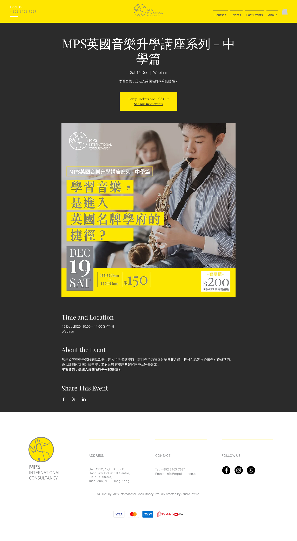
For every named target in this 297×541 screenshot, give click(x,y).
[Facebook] (226, 470)
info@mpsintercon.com (183, 474)
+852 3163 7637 (173, 469)
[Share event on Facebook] (64, 399)
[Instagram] (239, 470)
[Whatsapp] (251, 470)
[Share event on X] (74, 399)
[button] (220, 13)
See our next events (148, 104)
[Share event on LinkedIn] (84, 399)
